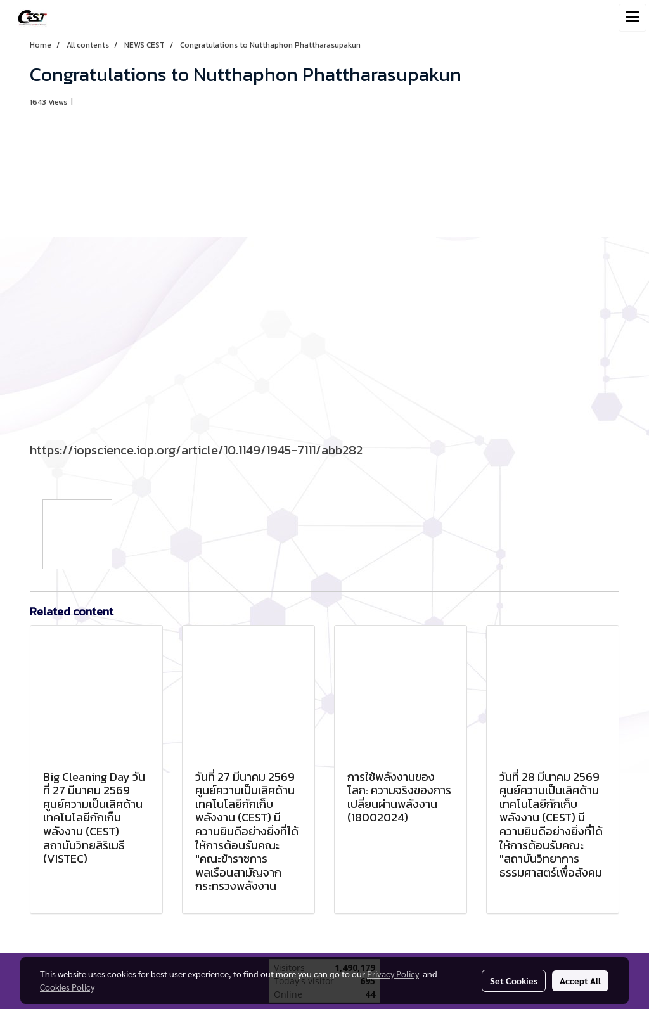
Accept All (580, 980)
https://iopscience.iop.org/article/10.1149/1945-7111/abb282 (196, 450)
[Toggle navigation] (632, 18)
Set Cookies (513, 980)
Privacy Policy (393, 973)
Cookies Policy (67, 987)
